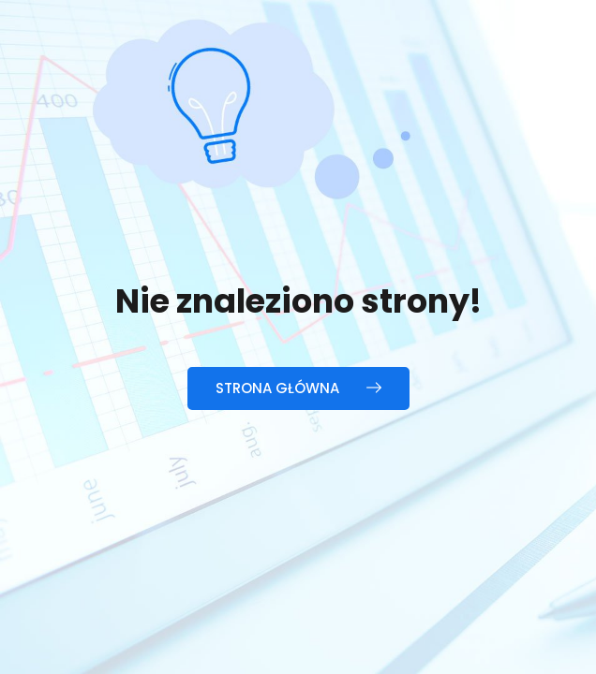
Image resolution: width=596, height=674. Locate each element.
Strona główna (298, 388)
